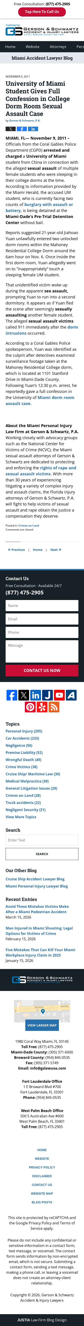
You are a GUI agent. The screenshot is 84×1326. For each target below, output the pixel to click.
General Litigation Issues (31, 788)
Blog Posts (42, 1202)
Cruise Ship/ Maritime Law (33, 774)
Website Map (42, 1193)
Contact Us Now (42, 670)
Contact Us (42, 1185)
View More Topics (21, 816)
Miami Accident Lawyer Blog (42, 30)
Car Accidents (22, 738)
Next (55, 549)
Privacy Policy (42, 1167)
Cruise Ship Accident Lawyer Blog (35, 879)
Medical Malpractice (27, 781)
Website (32, 46)
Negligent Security (25, 809)
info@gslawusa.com (48, 1068)
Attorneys (58, 46)
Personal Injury (24, 731)
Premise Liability (24, 752)
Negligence (19, 745)
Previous (16, 549)
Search (42, 854)
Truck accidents (23, 802)
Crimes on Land (28, 525)
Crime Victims (21, 766)
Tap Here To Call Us (42, 11)
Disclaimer (42, 1176)
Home (10, 46)
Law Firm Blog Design (42, 1320)
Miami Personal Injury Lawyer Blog (37, 886)
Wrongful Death (23, 759)
